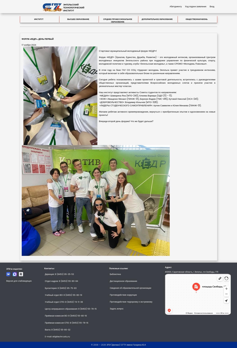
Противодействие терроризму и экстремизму (131, 301)
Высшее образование (78, 19)
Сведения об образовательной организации (130, 288)
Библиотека (115, 274)
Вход (212, 6)
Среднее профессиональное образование (117, 20)
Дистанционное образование (123, 281)
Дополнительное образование (157, 19)
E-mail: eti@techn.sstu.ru (57, 336)
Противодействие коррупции (123, 294)
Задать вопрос (117, 308)
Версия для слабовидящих (19, 281)
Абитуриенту (176, 6)
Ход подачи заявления (195, 6)
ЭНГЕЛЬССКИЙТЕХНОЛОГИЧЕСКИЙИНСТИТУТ (73, 7)
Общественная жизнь (197, 19)
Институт (38, 19)
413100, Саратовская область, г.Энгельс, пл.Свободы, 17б (191, 271)
